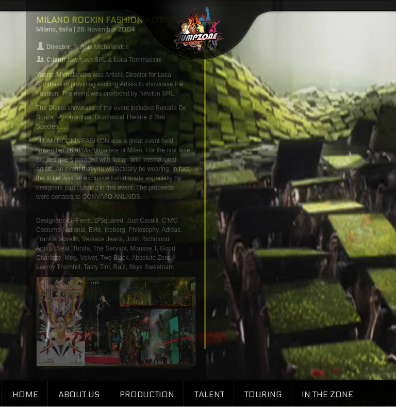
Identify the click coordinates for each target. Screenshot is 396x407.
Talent (209, 394)
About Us (79, 394)
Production (147, 394)
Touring (263, 394)
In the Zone (327, 394)
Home (25, 394)
